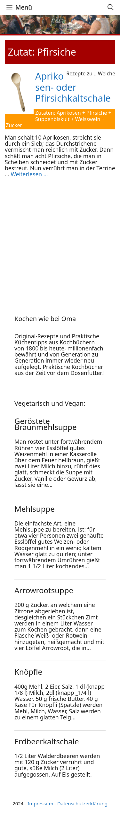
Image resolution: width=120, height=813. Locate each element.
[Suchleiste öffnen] (110, 7)
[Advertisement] (54, 239)
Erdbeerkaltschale (46, 741)
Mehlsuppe (34, 508)
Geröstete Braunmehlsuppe (45, 424)
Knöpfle (28, 671)
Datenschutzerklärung (82, 803)
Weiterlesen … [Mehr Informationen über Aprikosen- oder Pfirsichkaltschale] (29, 174)
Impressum (40, 803)
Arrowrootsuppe (43, 590)
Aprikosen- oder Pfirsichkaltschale (73, 87)
